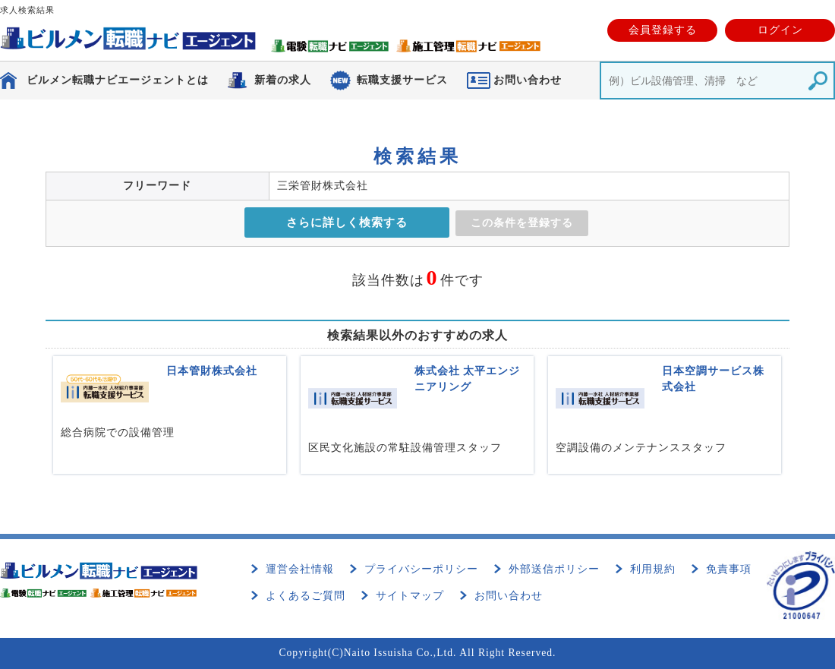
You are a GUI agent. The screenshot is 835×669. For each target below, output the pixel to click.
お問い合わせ (508, 595)
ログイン (780, 30)
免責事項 (729, 569)
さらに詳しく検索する (347, 222)
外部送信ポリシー (554, 569)
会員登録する (663, 30)
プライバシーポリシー (421, 569)
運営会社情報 (300, 569)
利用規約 (653, 569)
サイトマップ (410, 595)
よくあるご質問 (305, 595)
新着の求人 (282, 80)
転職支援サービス (402, 80)
